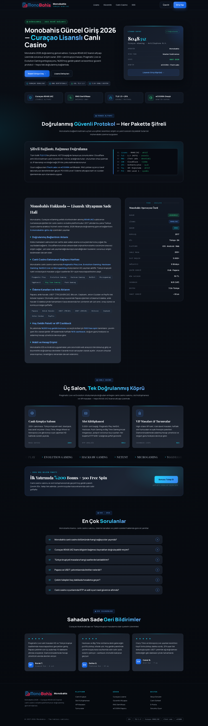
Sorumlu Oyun (156, 709)
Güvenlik (107, 5)
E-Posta (153, 705)
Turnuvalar (79, 709)
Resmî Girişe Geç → (38, 73)
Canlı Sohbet (155, 701)
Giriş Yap (179, 5)
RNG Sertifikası (119, 705)
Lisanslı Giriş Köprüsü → (153, 73)
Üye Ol (164, 5)
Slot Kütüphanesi (82, 701)
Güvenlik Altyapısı (120, 701)
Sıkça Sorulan (155, 697)
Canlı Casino (121, 5)
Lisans (95, 5)
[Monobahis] (45, 5)
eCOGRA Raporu (119, 709)
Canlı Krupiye (80, 697)
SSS (132, 5)
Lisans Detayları (65, 73)
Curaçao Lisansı (119, 697)
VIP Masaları (80, 705)
